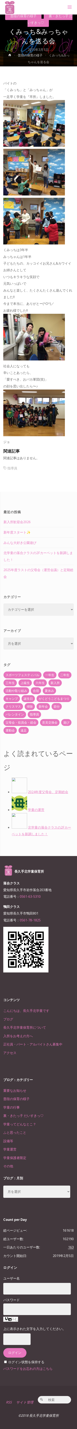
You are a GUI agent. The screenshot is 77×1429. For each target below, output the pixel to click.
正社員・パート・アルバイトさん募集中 (32, 1044)
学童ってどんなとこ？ (19, 1124)
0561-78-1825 (30, 920)
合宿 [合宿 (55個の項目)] (36, 691)
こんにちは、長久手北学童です (26, 1010)
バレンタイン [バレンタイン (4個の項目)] (15, 714)
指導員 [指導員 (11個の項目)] (34, 714)
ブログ (8, 1019)
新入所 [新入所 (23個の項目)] (55, 683)
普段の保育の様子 (23, 16)
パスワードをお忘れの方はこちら (28, 1368)
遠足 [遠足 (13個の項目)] (24, 730)
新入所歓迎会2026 (17, 522)
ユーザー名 (11, 1278)
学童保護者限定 (14, 1157)
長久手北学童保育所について (24, 1027)
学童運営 (9, 1149)
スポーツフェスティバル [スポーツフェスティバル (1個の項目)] (22, 675)
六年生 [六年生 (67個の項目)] (40, 683)
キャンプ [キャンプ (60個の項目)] (12, 698)
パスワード (11, 1300)
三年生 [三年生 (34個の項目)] (10, 683)
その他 (8, 1166)
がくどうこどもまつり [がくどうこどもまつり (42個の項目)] (54, 698)
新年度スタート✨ (17, 532)
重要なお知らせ (14, 1090)
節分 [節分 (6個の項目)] (57, 706)
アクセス (9, 1052)
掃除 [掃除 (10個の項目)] (30, 706)
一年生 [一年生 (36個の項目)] (49, 675)
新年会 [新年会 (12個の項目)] (43, 706)
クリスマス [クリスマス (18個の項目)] (13, 706)
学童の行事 (11, 1107)
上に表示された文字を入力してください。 (34, 1328)
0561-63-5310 (30, 896)
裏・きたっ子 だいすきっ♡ (50, 19)
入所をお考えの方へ (18, 1036)
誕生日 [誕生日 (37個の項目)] (28, 698)
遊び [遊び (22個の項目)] (66, 722)
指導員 (12, 468)
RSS (9, 1402)
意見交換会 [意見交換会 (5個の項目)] (49, 722)
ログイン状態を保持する (26, 1362)
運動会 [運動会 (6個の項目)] (10, 730)
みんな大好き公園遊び (19, 542)
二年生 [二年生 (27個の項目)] (64, 675)
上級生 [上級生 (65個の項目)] (25, 683)
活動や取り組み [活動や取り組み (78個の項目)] (16, 691)
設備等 (8, 1141)
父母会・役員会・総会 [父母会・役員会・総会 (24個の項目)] (21, 722)
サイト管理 (24, 1402)
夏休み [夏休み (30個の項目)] (49, 691)
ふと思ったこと (14, 1132)
